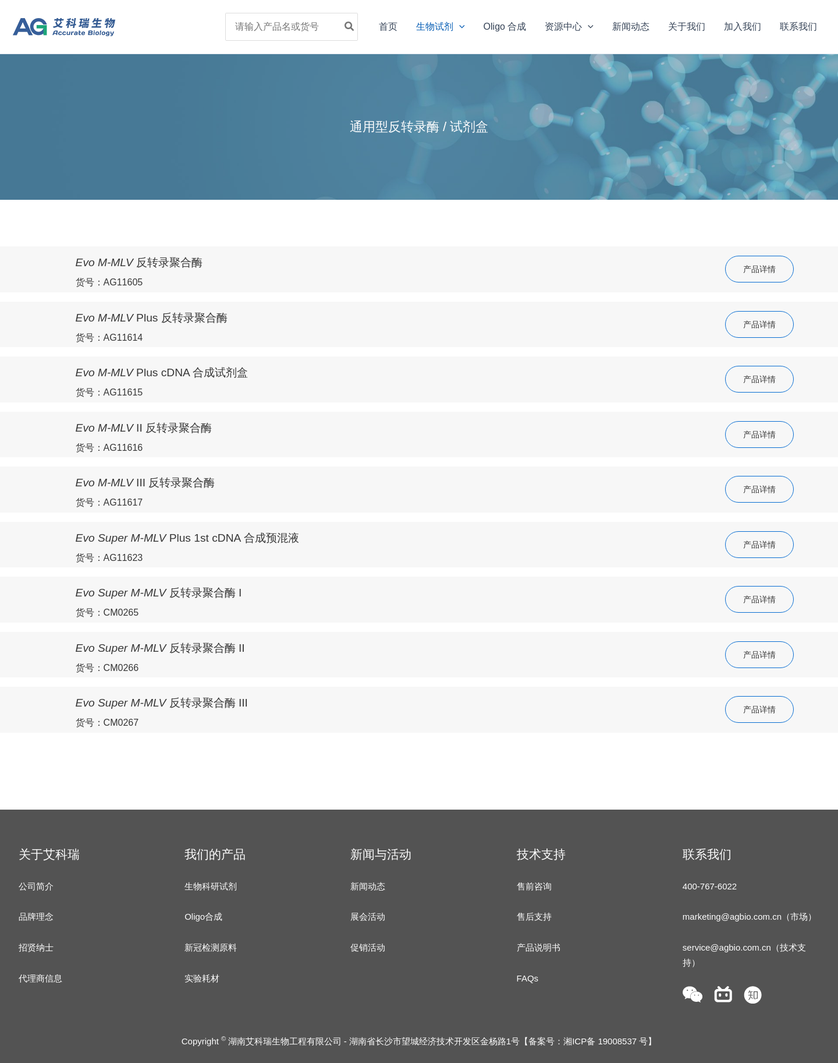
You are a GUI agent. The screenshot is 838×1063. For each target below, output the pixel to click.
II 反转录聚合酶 (144, 428)
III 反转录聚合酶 (145, 482)
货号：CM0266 (107, 668)
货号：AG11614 (109, 337)
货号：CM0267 (107, 722)
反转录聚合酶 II (160, 648)
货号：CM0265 (107, 612)
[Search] (349, 26)
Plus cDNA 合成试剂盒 (162, 372)
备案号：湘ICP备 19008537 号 (588, 1041)
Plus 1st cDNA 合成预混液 (187, 538)
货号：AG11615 (109, 392)
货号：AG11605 (109, 282)
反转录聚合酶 (139, 262)
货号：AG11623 (109, 558)
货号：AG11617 (109, 502)
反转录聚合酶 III (162, 703)
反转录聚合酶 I (159, 593)
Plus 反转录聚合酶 (152, 318)
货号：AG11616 (109, 448)
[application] (459, 26)
